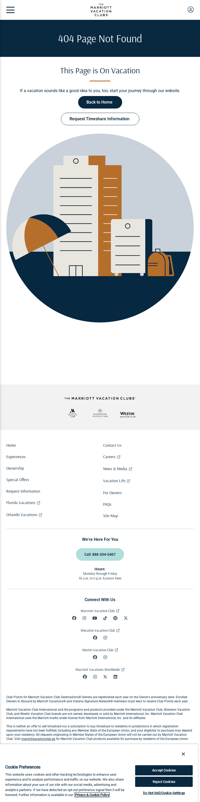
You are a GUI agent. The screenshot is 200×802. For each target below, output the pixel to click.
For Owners (112, 492)
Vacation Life (114, 480)
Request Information (23, 491)
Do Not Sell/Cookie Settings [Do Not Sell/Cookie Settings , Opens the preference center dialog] (164, 793)
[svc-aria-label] (100, 413)
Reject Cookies (164, 782)
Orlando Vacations (21, 514)
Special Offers (17, 479)
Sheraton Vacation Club (97, 630)
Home (11, 445)
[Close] (183, 754)
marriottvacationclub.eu (38, 739)
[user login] (191, 9)
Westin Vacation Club (97, 650)
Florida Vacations (20, 502)
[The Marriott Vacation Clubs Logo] (101, 14)
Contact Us (112, 445)
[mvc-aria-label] (72, 413)
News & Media (115, 468)
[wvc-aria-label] (127, 414)
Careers (109, 456)
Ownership (15, 468)
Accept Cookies (164, 770)
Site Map (110, 515)
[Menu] (10, 10)
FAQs (107, 504)
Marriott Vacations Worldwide (98, 669)
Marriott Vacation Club (98, 610)
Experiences (16, 456)
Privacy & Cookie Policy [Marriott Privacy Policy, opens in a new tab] (92, 795)
